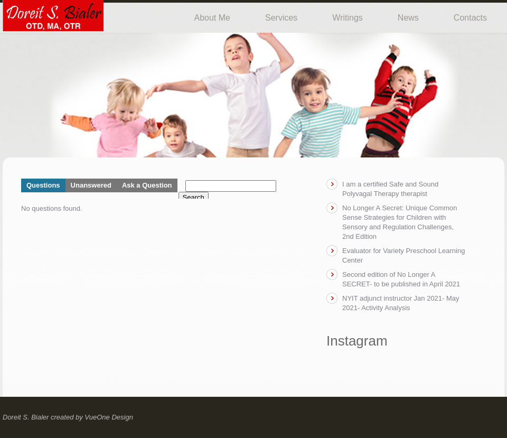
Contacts (470, 17)
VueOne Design (108, 417)
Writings (347, 17)
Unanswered (91, 185)
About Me (212, 17)
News (408, 17)
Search (193, 197)
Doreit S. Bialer (26, 417)
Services (281, 17)
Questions (43, 185)
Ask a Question (147, 185)
